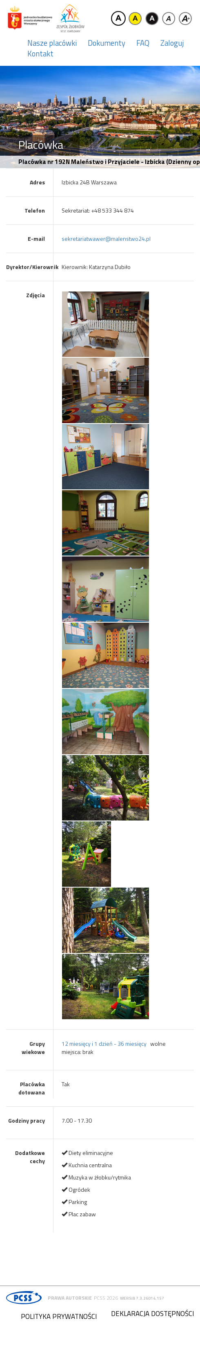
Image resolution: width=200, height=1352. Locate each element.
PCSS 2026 (106, 1297)
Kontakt (40, 53)
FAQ (142, 43)
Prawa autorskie (70, 1297)
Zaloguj (172, 43)
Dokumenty (106, 43)
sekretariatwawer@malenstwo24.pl (106, 238)
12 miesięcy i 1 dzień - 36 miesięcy (104, 1043)
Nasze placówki (52, 43)
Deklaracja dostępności (152, 1313)
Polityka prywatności (59, 1316)
